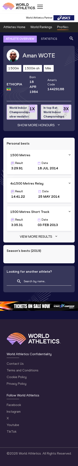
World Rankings (41, 27)
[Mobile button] (40, 6)
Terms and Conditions (22, 370)
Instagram (14, 412)
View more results (39, 236)
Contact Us (15, 364)
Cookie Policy (17, 377)
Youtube (13, 425)
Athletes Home (14, 27)
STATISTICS (49, 39)
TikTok (11, 432)
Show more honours (39, 125)
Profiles (63, 27)
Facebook (14, 405)
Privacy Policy (16, 384)
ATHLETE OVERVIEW (20, 39)
